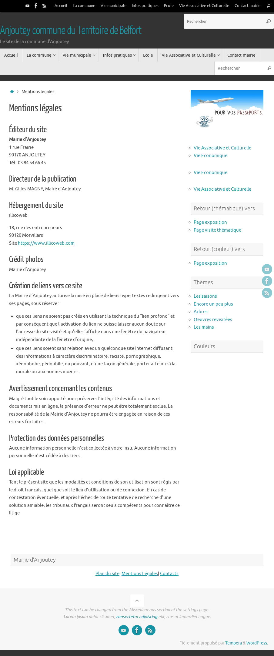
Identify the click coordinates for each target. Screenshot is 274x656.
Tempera (233, 643)
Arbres (201, 312)
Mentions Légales (140, 574)
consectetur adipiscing (136, 616)
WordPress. (257, 643)
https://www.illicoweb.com (46, 243)
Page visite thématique (217, 230)
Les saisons (205, 296)
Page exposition (210, 222)
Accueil (61, 5)
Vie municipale (113, 5)
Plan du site (107, 574)
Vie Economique (210, 156)
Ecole (169, 5)
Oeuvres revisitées (213, 320)
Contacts (169, 574)
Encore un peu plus (213, 304)
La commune (84, 5)
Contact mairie (247, 5)
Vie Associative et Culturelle (204, 5)
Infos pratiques (145, 5)
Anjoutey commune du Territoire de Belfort (70, 30)
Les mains (204, 327)
